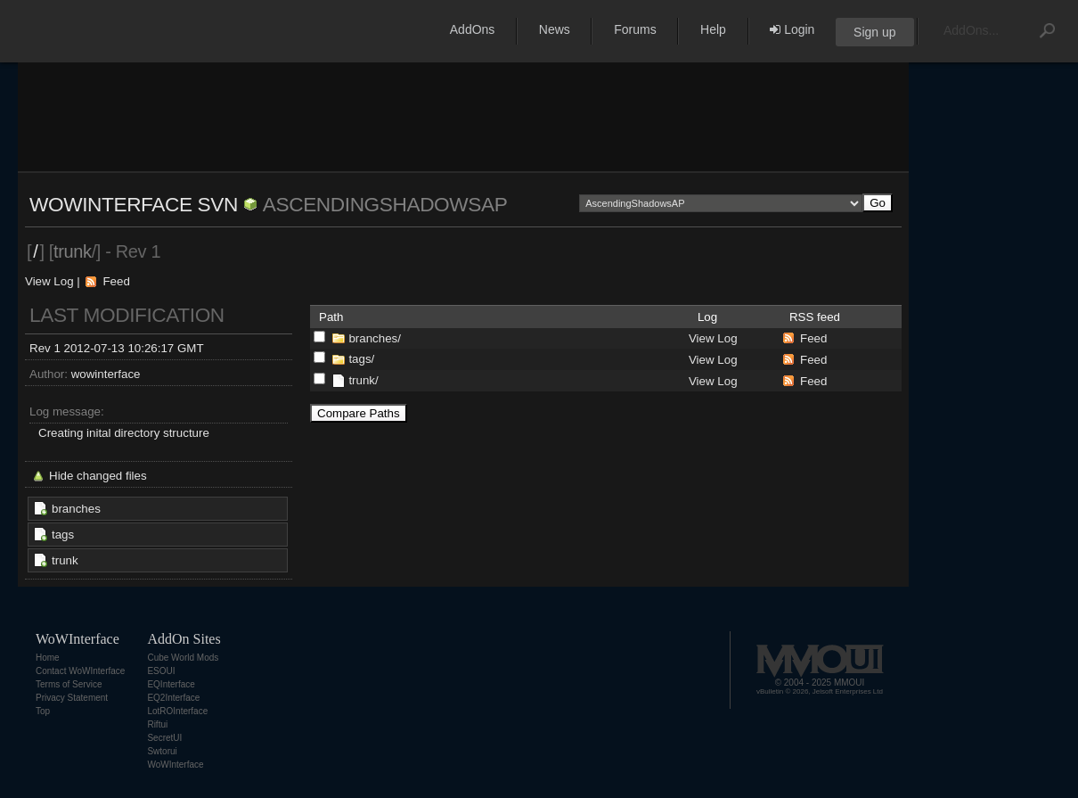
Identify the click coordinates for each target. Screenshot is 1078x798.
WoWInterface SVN (133, 204)
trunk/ (363, 380)
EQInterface (170, 684)
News (554, 29)
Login (792, 29)
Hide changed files (98, 475)
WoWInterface (175, 764)
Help (713, 29)
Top (43, 711)
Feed (115, 281)
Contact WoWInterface (80, 671)
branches (76, 508)
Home (48, 657)
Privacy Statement (72, 698)
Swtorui (161, 751)
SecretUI (164, 738)
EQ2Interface (173, 698)
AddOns (472, 29)
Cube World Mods (182, 657)
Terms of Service (69, 684)
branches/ (374, 338)
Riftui (157, 724)
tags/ (361, 359)
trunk (65, 560)
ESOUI (161, 671)
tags (63, 534)
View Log (49, 281)
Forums (635, 29)
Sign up (874, 32)
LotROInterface (177, 711)
